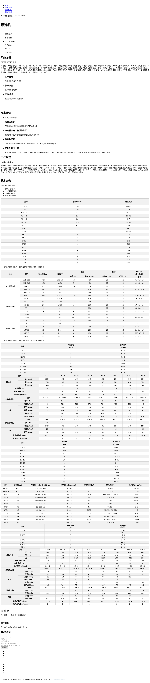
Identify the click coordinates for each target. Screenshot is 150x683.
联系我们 (8, 12)
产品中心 (8, 10)
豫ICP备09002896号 (58, 680)
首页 (6, 5)
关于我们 (8, 7)
